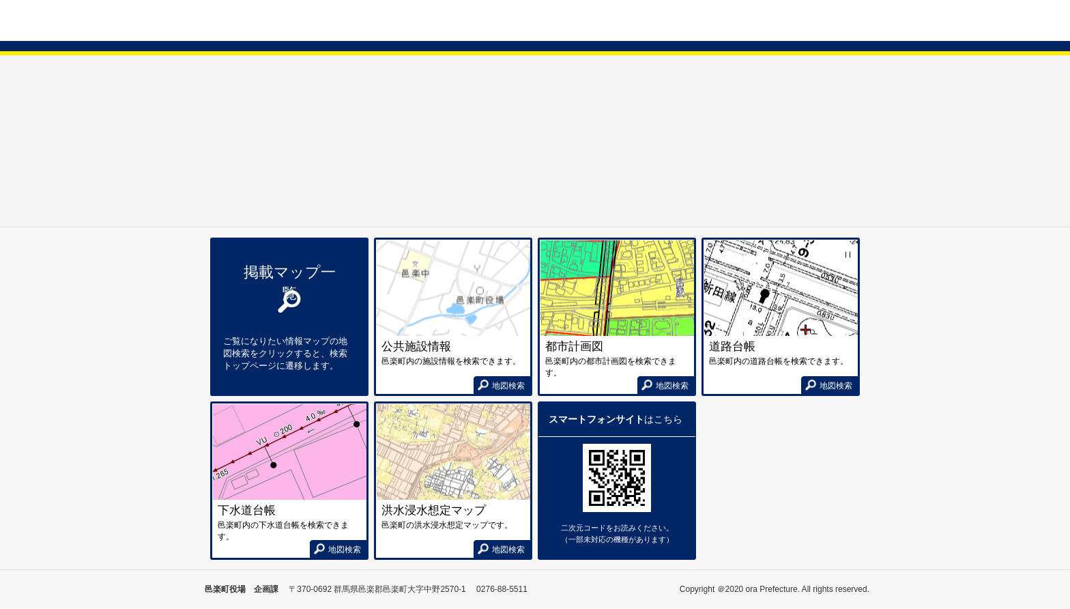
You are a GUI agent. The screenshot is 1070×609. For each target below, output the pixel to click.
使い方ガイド (838, 20)
